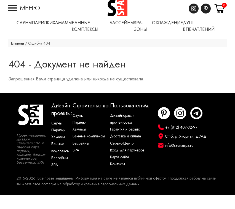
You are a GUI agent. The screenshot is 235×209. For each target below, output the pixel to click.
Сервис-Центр (121, 157)
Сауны (56, 137)
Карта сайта (119, 170)
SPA (54, 178)
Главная (17, 57)
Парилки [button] (42, 37)
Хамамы (58, 150)
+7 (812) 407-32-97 (211, 8)
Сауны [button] (24, 37)
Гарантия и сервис (125, 143)
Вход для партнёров (127, 164)
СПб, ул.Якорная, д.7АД (186, 150)
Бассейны (59, 171)
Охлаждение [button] (167, 37)
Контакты (117, 177)
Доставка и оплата (125, 150)
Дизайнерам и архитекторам (122, 133)
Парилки (58, 143)
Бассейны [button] (122, 37)
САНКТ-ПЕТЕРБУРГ (211, 3)
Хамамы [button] (62, 37)
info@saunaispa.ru (179, 159)
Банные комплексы (60, 161)
